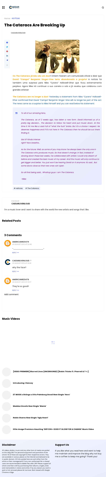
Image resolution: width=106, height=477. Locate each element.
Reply (14, 252)
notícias (16, 18)
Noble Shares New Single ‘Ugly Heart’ (30, 417)
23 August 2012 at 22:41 (21, 263)
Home (7, 18)
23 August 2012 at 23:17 (21, 282)
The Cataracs (33, 188)
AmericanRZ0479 (20, 241)
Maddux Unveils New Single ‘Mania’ (29, 406)
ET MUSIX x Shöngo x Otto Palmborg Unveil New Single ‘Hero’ (41, 394)
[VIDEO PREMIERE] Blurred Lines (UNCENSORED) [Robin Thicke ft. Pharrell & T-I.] (51, 371)
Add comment (11, 294)
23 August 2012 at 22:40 (22, 244)
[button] (7, 65)
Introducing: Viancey (23, 383)
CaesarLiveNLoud (20, 260)
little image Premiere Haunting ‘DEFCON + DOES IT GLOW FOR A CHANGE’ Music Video (53, 429)
